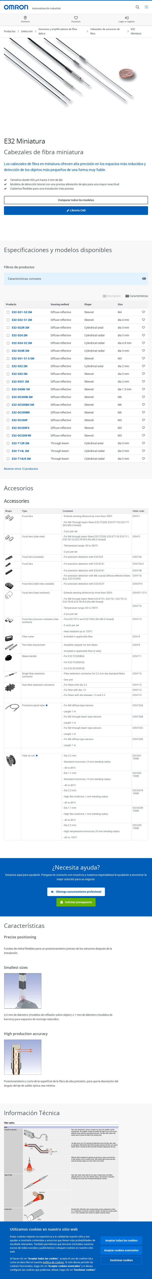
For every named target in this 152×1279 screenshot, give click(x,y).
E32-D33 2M (19, 373)
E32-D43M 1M (21, 389)
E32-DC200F (20, 420)
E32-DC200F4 (20, 427)
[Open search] (137, 7)
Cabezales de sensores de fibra (105, 31)
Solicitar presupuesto (76, 902)
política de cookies (53, 1262)
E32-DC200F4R (21, 435)
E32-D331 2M (20, 381)
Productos (9, 31)
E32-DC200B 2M (22, 397)
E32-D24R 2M (20, 350)
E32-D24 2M (19, 335)
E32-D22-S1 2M (22, 319)
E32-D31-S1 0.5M (23, 358)
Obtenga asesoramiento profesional (76, 891)
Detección (27, 31)
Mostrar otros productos (21, 468)
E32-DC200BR (21, 412)
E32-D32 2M (19, 366)
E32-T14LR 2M (21, 458)
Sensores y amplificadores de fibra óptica (57, 31)
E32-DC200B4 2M (23, 404)
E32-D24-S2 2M (22, 343)
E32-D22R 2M (20, 327)
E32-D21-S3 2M (22, 312)
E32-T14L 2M (20, 451)
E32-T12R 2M (20, 443)
